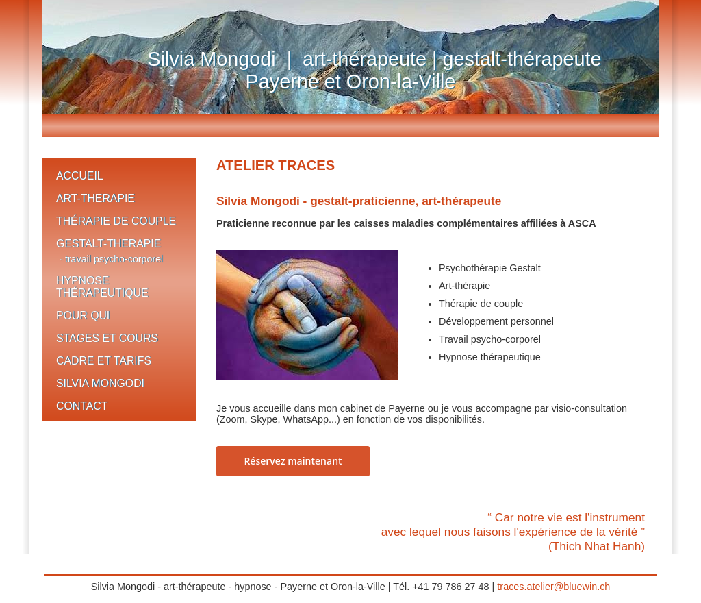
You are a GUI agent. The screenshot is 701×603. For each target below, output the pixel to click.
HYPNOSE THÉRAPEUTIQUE (102, 287)
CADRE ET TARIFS (103, 361)
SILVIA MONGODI (100, 383)
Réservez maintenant (293, 460)
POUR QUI (83, 315)
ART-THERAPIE (95, 198)
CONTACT (81, 406)
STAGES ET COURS (107, 338)
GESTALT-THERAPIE (108, 243)
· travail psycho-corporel (111, 259)
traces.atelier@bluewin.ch (553, 586)
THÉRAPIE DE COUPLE (116, 221)
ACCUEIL (79, 176)
